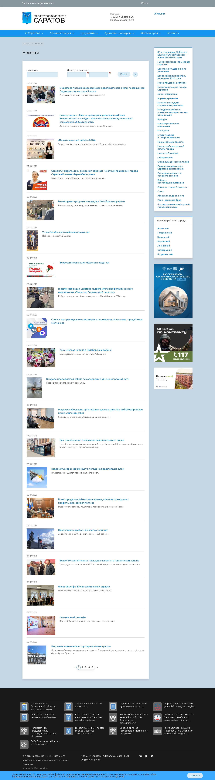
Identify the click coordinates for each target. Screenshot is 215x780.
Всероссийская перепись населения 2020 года (171, 77)
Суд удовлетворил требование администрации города (92, 440)
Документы (87, 33)
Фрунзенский (164, 254)
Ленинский (163, 245)
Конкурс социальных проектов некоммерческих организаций (172, 112)
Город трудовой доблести (171, 82)
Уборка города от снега (170, 195)
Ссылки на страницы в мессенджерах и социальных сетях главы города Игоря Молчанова (96, 321)
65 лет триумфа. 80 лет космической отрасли (84, 586)
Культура (162, 119)
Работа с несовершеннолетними (170, 181)
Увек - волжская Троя (169, 200)
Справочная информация (37, 3)
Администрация (60, 33)
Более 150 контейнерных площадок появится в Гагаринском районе (99, 560)
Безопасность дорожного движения (171, 70)
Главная (26, 43)
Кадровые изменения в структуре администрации (81, 646)
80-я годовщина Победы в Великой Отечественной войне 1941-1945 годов (172, 55)
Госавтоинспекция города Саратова (171, 88)
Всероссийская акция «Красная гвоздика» (84, 262)
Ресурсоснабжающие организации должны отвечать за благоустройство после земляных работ (100, 411)
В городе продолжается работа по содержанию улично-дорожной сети (87, 379)
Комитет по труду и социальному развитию (170, 104)
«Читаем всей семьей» (73, 617)
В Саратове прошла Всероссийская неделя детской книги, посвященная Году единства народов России (102, 90)
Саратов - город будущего (172, 187)
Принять (195, 775)
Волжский (163, 228)
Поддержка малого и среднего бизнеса (169, 174)
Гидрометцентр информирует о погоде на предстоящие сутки (87, 469)
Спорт (160, 191)
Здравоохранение (167, 98)
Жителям (159, 13)
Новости (39, 43)
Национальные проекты (170, 142)
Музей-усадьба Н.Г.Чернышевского (168, 136)
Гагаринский (164, 232)
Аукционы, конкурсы (118, 33)
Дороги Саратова (167, 94)
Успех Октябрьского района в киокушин (65, 232)
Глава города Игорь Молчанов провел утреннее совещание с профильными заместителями (93, 501)
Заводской (163, 237)
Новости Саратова (167, 153)
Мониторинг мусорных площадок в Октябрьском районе (91, 201)
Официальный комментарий (173, 161)
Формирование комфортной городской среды (173, 205)
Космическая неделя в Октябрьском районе (85, 350)
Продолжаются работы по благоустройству (83, 530)
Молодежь (163, 130)
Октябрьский (164, 250)
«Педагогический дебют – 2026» (77, 140)
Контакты (173, 33)
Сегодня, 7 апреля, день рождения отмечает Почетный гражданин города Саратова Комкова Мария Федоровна (94, 173)
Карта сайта (41, 768)
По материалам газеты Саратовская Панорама (170, 167)
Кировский (163, 241)
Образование (164, 157)
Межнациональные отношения (168, 125)
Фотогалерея (149, 33)
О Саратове (32, 33)
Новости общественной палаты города (170, 147)
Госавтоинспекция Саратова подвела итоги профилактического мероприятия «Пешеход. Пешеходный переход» (95, 291)
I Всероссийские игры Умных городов (173, 63)
